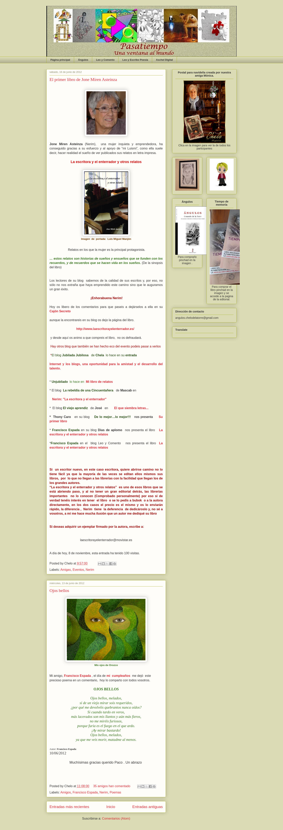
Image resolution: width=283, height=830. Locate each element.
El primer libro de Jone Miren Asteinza (83, 79)
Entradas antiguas (147, 807)
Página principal (60, 59)
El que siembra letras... (131, 408)
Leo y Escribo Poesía (135, 59)
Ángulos (83, 59)
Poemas (115, 792)
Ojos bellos (59, 590)
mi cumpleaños (118, 675)
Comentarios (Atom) (116, 818)
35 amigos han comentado (111, 786)
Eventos (78, 569)
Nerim (90, 569)
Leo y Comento (105, 59)
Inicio (110, 807)
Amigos (65, 792)
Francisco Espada (85, 792)
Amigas (65, 569)
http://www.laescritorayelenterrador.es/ (106, 329)
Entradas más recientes (69, 807)
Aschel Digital (164, 59)
